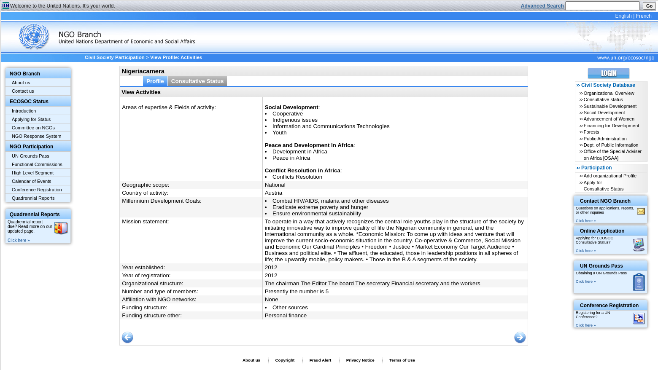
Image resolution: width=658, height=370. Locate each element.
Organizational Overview (609, 93)
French (644, 16)
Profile (155, 81)
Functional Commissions (37, 164)
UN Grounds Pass (30, 155)
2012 (271, 267)
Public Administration (605, 138)
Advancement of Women (609, 118)
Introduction (24, 110)
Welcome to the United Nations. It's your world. (62, 6)
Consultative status (603, 99)
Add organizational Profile (610, 175)
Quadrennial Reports (33, 198)
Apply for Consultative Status (604, 185)
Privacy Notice (360, 360)
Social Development (604, 112)
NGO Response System (36, 136)
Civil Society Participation (115, 57)
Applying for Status (31, 119)
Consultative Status (197, 81)
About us (21, 82)
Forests (591, 131)
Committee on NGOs (33, 127)
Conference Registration (37, 189)
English (623, 16)
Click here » (19, 240)
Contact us (23, 91)
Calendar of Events (31, 181)
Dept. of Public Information (611, 144)
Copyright (284, 360)
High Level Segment (33, 172)
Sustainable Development (610, 106)
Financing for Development (611, 125)
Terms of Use (402, 360)
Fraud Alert (320, 360)
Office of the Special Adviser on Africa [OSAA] (613, 154)
